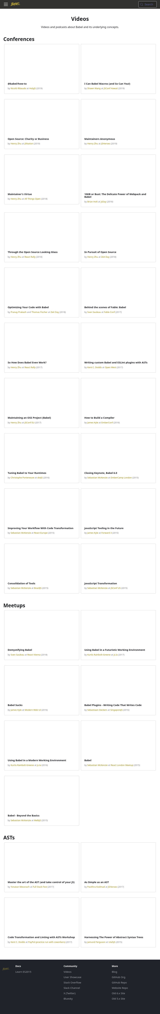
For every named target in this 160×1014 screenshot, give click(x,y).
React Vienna (34, 654)
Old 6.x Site (118, 993)
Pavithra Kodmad (96, 886)
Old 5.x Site (118, 998)
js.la (116, 654)
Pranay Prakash (18, 312)
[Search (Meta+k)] (147, 4)
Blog (114, 971)
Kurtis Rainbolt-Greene (99, 654)
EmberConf (107, 422)
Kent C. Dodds (94, 367)
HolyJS (32, 88)
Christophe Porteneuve (22, 477)
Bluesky (68, 998)
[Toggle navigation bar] (5, 4)
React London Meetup (122, 765)
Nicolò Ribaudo (18, 88)
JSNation (28, 143)
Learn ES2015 (23, 971)
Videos (67, 971)
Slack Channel (72, 987)
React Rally (29, 256)
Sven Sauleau (94, 312)
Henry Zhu (16, 143)
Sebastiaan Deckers (97, 709)
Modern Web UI (33, 709)
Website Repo (120, 987)
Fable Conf (109, 312)
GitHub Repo (119, 982)
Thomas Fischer (39, 312)
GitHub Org (118, 977)
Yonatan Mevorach (20, 886)
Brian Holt (92, 201)
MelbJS (37, 820)
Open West (110, 367)
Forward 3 (106, 532)
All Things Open (32, 198)
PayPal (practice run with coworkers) (46, 942)
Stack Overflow (72, 982)
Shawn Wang (94, 88)
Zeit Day (105, 256)
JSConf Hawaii (111, 88)
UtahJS (111, 942)
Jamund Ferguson (96, 942)
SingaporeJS (116, 709)
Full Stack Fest (40, 886)
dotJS (40, 477)
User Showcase (72, 977)
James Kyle (92, 422)
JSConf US (116, 587)
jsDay (103, 201)
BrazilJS (37, 587)
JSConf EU (29, 422)
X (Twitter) (69, 993)
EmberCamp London (121, 477)
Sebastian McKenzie (97, 477)
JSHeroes (105, 143)
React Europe (41, 532)
